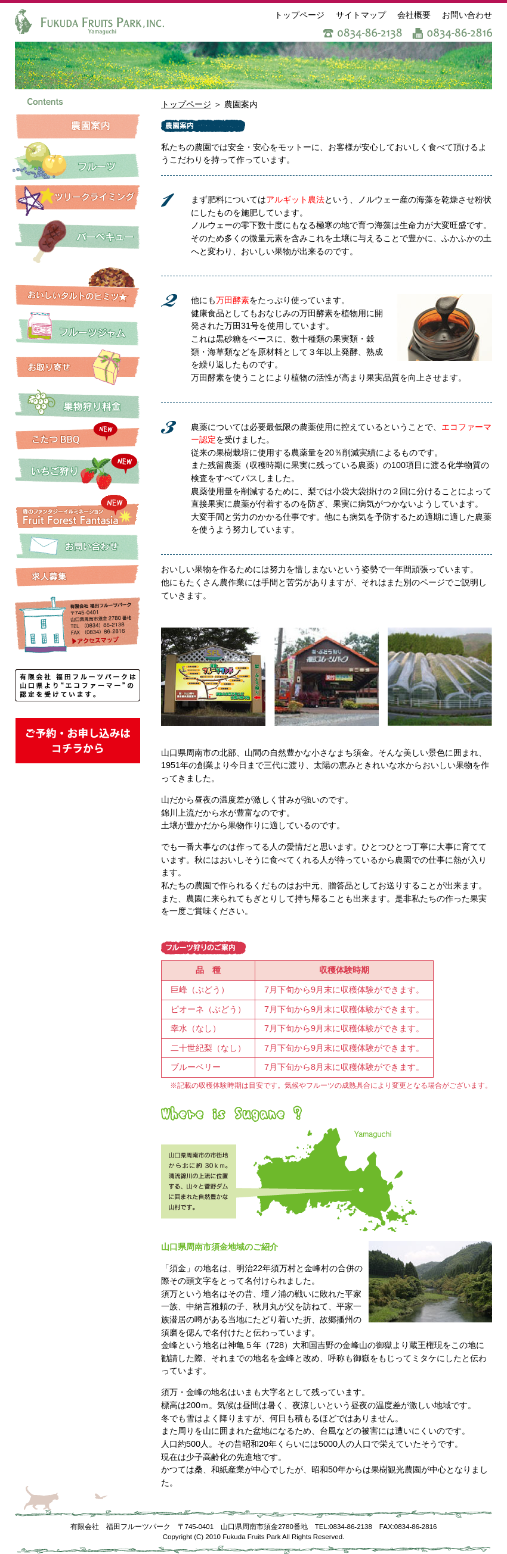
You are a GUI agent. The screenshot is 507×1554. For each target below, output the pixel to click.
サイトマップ (361, 15)
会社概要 (414, 15)
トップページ (299, 15)
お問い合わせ (467, 15)
